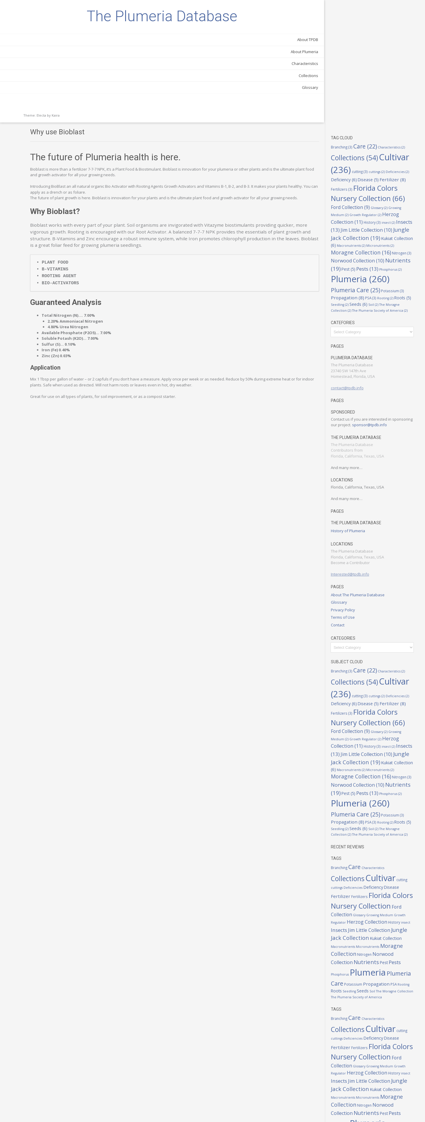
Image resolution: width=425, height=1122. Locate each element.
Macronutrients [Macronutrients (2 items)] (377, 877)
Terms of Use (357, 522)
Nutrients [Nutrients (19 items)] (363, 157)
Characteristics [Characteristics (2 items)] (387, 794)
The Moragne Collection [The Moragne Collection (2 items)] (377, 204)
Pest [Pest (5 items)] (390, 158)
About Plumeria (63, 81)
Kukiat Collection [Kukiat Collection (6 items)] (375, 127)
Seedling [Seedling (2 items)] (389, 198)
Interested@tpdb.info (364, 479)
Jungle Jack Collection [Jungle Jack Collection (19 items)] (373, 869)
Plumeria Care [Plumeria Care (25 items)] (391, 182)
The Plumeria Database (41, 31)
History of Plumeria (362, 435)
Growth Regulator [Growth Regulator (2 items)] (366, 96)
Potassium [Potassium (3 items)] (356, 191)
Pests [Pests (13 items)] (360, 899)
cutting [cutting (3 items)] (407, 46)
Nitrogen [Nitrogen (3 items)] (392, 143)
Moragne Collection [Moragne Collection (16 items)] (370, 883)
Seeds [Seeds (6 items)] (408, 197)
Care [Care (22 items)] (379, 24)
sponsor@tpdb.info (362, 329)
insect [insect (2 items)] (403, 104)
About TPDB (66, 69)
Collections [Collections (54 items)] (373, 33)
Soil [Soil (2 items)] (350, 204)
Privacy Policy (357, 514)
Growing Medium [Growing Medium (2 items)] (372, 847)
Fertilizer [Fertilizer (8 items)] (380, 61)
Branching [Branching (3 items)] (356, 24)
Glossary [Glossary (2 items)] (382, 89)
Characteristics (63, 93)
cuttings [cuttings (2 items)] (353, 55)
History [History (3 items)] (386, 103)
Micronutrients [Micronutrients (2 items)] (363, 135)
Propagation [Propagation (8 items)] (386, 191)
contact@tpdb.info (361, 287)
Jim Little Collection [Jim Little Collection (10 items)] (383, 861)
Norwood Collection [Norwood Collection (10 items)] (372, 150)
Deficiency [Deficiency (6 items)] (400, 54)
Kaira (56, 145)
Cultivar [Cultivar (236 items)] (371, 44)
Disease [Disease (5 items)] (355, 61)
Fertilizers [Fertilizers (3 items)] (405, 61)
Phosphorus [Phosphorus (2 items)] (366, 170)
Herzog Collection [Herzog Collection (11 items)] (372, 99)
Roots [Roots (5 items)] (370, 197)
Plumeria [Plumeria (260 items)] (363, 909)
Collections (67, 105)
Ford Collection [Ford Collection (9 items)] (394, 840)
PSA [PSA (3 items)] (409, 191)
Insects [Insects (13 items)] (358, 110)
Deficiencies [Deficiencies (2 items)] (374, 55)
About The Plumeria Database (372, 499)
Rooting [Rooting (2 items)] (353, 198)
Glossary (69, 117)
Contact (352, 529)
